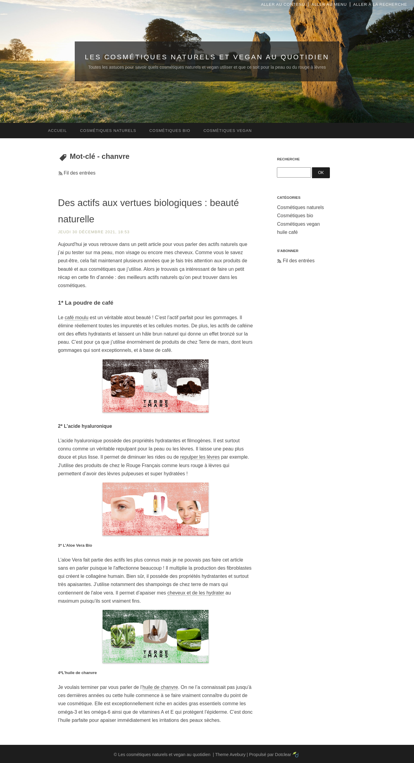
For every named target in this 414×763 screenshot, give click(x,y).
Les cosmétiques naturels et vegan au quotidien (207, 57)
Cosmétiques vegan (298, 224)
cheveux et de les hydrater (195, 592)
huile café (287, 232)
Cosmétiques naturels (300, 207)
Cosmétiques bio (295, 215)
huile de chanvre (160, 687)
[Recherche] (294, 172)
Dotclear (283, 754)
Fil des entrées (80, 172)
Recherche (288, 159)
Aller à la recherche (380, 4)
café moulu (76, 317)
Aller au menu (329, 4)
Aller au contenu (283, 4)
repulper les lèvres (200, 457)
